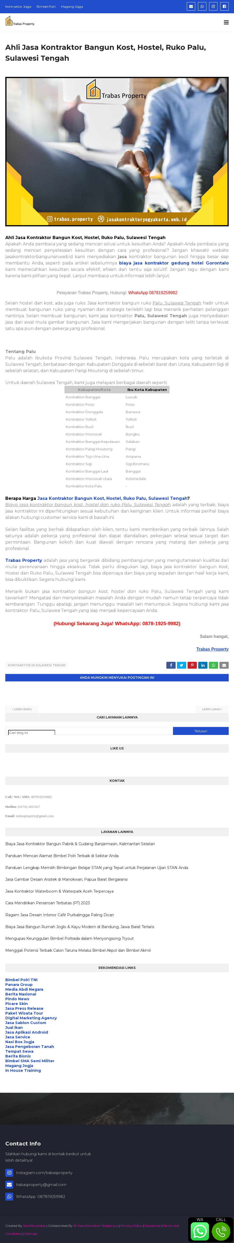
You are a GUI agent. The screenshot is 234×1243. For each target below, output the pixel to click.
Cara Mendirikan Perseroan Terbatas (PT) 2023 (47, 903)
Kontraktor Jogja (18, 6)
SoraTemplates (34, 1226)
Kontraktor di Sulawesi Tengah (37, 665)
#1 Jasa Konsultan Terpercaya (95, 1226)
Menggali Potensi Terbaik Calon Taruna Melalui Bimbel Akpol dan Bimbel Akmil (78, 950)
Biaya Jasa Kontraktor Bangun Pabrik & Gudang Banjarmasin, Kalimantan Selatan (80, 843)
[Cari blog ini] (31, 732)
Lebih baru (23, 709)
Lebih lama (211, 709)
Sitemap (30, 1234)
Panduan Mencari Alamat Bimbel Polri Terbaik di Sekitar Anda (62, 855)
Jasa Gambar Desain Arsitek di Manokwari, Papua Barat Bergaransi (66, 879)
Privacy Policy (131, 1226)
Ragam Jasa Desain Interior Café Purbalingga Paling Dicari (59, 915)
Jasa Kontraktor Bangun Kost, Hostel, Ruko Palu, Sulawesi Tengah (112, 498)
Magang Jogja (72, 6)
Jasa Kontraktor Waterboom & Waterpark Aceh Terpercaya (59, 891)
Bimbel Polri (46, 6)
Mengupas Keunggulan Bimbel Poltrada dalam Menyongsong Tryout (69, 938)
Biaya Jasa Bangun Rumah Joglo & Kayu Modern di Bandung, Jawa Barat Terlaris (79, 926)
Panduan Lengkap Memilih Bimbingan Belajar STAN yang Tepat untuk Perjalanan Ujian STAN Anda (96, 867)
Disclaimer (153, 1226)
